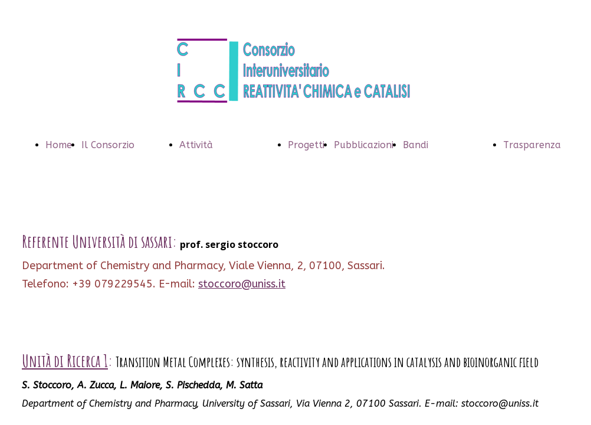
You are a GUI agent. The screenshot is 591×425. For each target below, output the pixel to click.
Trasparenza (532, 145)
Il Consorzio (107, 145)
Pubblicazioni (363, 145)
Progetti (306, 145)
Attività (196, 145)
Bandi (415, 145)
